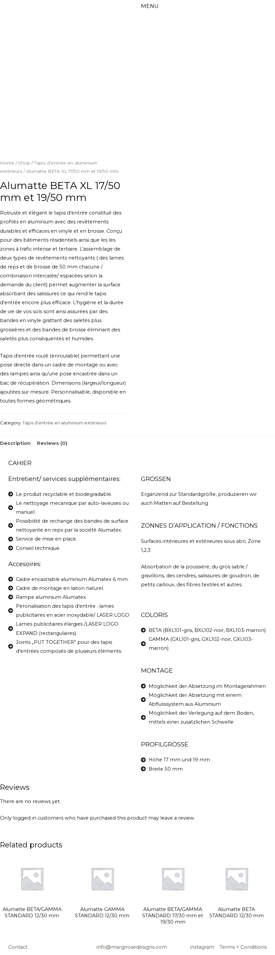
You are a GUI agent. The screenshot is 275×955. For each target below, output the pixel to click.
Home (7, 163)
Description (15, 443)
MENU (150, 6)
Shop (24, 163)
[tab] (15, 444)
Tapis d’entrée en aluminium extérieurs (64, 422)
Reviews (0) (52, 443)
